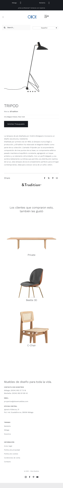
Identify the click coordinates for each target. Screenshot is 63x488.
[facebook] (30, 477)
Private (31, 254)
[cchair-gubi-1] (31, 306)
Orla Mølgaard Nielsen (10, 117)
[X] (49, 178)
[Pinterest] (53, 178)
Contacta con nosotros (38, 8)
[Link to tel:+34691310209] (20, 3)
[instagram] (26, 477)
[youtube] (37, 477)
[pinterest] (33, 477)
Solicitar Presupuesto (16, 124)
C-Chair (31, 345)
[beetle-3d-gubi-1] (31, 261)
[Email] (57, 178)
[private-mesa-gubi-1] (31, 216)
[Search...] (16, 27)
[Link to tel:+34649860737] (49, 3)
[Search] (4, 27)
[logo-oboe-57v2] (32, 15)
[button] (45, 27)
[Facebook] (45, 178)
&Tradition (14, 111)
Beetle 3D (31, 300)
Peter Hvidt (21, 117)
